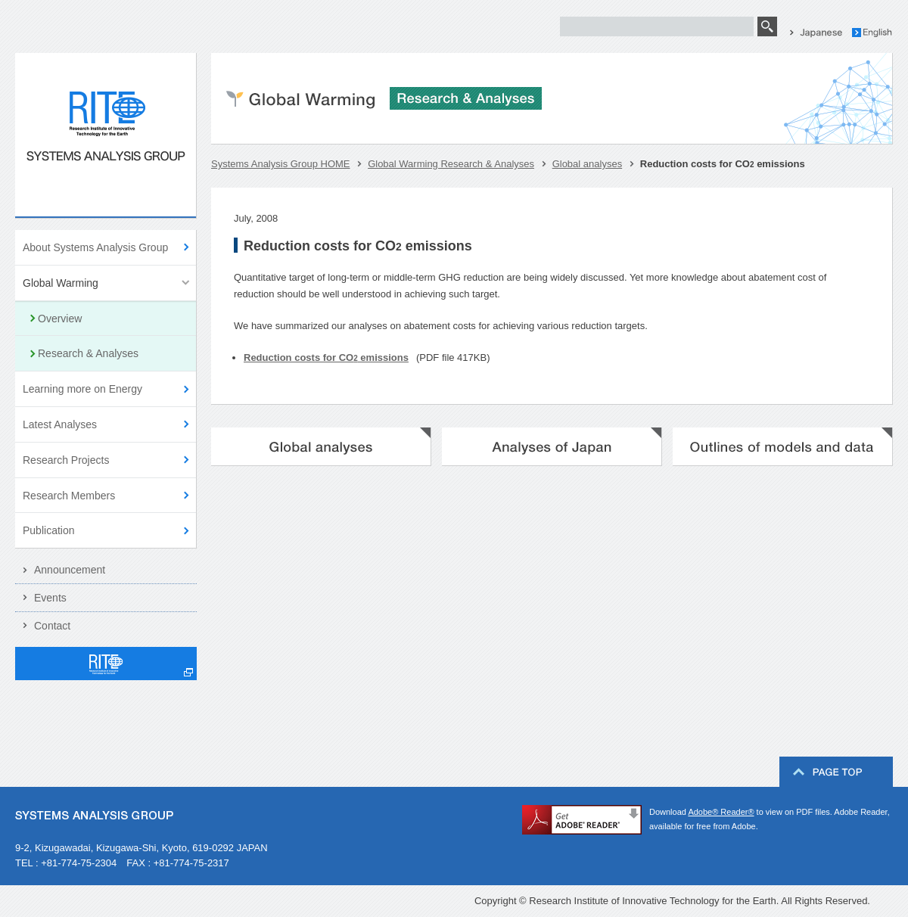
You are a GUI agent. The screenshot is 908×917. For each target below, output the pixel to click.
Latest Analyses (60, 424)
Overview (60, 318)
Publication (49, 530)
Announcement (69, 570)
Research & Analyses (88, 353)
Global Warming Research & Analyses (451, 163)
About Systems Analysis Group (95, 247)
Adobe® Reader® (721, 811)
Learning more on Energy (82, 389)
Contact (52, 626)
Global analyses (587, 163)
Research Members (69, 496)
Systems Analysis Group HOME (280, 163)
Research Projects (66, 460)
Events (50, 598)
